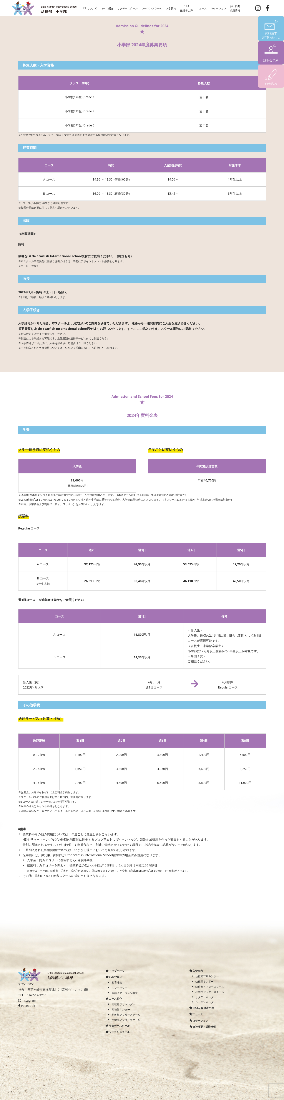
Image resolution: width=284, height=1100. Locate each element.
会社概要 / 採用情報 (204, 1026)
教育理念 (117, 982)
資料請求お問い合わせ (271, 35)
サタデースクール (127, 8)
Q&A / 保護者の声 (203, 1008)
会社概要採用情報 (235, 8)
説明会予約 (271, 60)
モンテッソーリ (121, 987)
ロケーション (218, 8)
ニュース (201, 8)
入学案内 (171, 8)
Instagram (27, 1000)
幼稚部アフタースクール (126, 1014)
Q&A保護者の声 (186, 8)
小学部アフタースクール (126, 1020)
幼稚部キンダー (121, 1009)
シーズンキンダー (205, 1002)
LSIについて (90, 8)
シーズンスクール (151, 8)
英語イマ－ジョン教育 (125, 993)
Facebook (26, 1006)
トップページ (117, 970)
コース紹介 (106, 8)
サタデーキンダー (205, 997)
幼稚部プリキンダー (123, 1004)
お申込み (271, 84)
